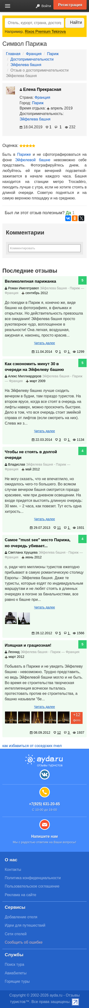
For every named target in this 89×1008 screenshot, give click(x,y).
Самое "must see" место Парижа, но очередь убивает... (37, 543)
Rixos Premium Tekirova (45, 32)
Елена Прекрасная (40, 89)
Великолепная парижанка (30, 281)
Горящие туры (17, 981)
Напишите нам (44, 836)
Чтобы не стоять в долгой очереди (31, 455)
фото (77, 717)
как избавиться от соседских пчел (32, 746)
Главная (13, 54)
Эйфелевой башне (33, 160)
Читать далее (44, 343)
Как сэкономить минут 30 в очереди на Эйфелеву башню (34, 367)
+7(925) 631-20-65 (44, 804)
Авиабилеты (16, 973)
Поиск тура (14, 964)
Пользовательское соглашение (32, 886)
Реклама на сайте (20, 895)
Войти (42, 6)
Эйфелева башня (25, 65)
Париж (53, 54)
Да (68, 212)
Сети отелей (16, 934)
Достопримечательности (32, 59)
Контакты (13, 870)
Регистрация (70, 5)
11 (57, 528)
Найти (76, 22)
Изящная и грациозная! (28, 645)
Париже (24, 154)
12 (57, 732)
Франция (34, 54)
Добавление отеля (21, 917)
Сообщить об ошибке (23, 942)
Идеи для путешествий (25, 925)
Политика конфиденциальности (33, 878)
